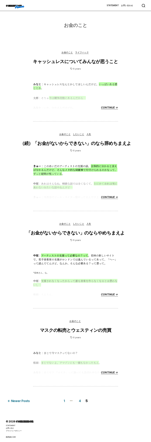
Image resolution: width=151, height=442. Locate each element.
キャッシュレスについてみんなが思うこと (75, 61)
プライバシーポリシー (14, 431)
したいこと (79, 135)
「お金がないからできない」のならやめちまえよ (75, 234)
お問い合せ (10, 428)
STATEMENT (113, 5)
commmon (14, 5)
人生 (90, 135)
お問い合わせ (127, 5)
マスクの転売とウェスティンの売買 (75, 331)
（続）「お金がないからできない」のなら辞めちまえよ (75, 144)
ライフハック (82, 52)
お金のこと (67, 52)
